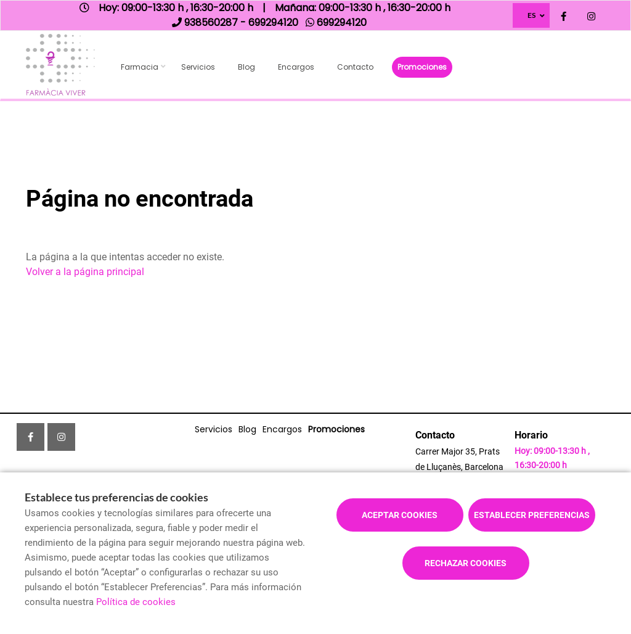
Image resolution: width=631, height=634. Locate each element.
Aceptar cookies (400, 515)
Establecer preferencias (532, 515)
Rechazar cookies (466, 563)
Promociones (422, 67)
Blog (246, 67)
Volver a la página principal (85, 272)
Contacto (355, 67)
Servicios (198, 67)
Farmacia (139, 67)
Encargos (296, 67)
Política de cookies (136, 601)
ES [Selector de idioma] (531, 15)
